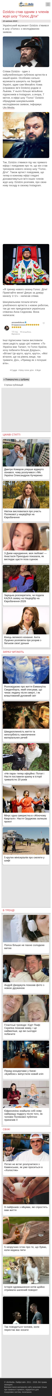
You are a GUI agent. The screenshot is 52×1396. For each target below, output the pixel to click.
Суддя (14, 370)
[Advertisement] (26, 215)
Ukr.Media (8, 107)
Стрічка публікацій (13, 385)
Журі (38, 370)
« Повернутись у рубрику (16, 379)
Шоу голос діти (27, 370)
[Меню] (48, 4)
